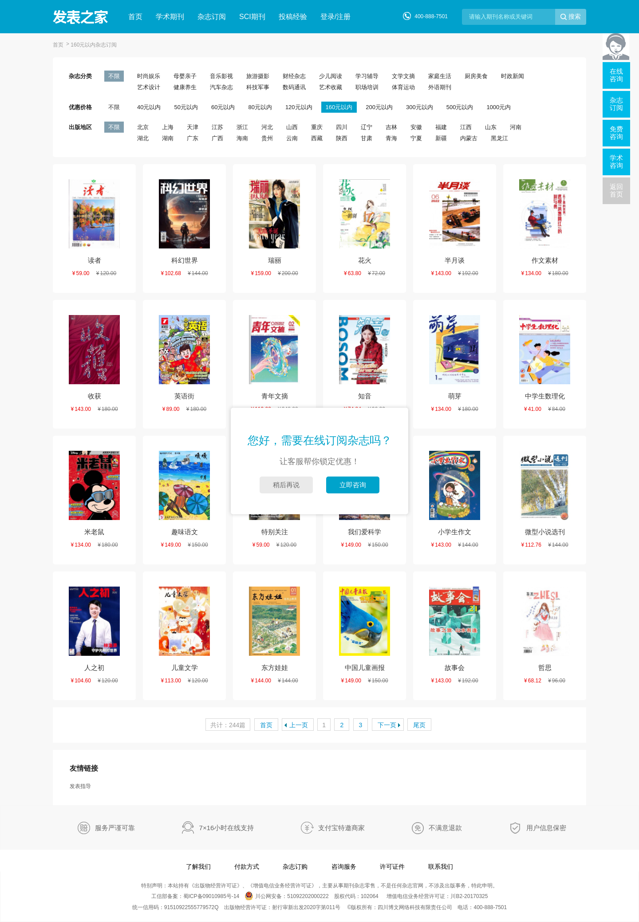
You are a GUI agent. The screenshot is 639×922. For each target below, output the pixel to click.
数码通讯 (294, 87)
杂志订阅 (211, 16)
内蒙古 (468, 138)
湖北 (143, 138)
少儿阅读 (330, 76)
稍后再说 (286, 485)
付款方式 (246, 866)
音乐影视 (221, 76)
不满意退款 (445, 827)
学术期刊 (170, 16)
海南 (242, 138)
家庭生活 (439, 76)
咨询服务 (343, 866)
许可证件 (392, 866)
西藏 (317, 138)
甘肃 (366, 138)
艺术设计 (148, 87)
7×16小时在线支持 (226, 827)
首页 (135, 16)
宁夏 (416, 138)
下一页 (387, 725)
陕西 (341, 138)
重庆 (317, 127)
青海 (391, 138)
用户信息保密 (546, 827)
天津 (192, 127)
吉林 (391, 127)
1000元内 (498, 107)
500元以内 (459, 107)
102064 (370, 896)
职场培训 (367, 87)
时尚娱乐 (148, 76)
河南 (515, 127)
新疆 (441, 138)
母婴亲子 (185, 76)
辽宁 (366, 127)
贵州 (267, 138)
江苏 (217, 127)
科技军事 (257, 87)
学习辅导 (367, 76)
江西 (466, 127)
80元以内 (260, 107)
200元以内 (379, 107)
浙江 (242, 127)
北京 (143, 127)
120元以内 (298, 107)
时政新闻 (512, 76)
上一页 (298, 725)
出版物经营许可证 (215, 886)
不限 (114, 76)
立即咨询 (352, 485)
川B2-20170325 (469, 896)
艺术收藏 (330, 87)
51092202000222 (307, 896)
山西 (292, 127)
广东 (192, 138)
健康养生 (185, 87)
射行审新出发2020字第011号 (306, 907)
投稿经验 (293, 16)
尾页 (419, 725)
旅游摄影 (257, 76)
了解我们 (198, 866)
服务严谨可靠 (115, 827)
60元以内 (223, 107)
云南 (292, 138)
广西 (217, 138)
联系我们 (440, 866)
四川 (341, 127)
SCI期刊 (252, 16)
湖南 (168, 138)
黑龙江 (499, 138)
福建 (441, 127)
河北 (267, 127)
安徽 (416, 127)
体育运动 (403, 87)
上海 (168, 127)
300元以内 (419, 107)
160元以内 (339, 107)
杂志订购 (295, 866)
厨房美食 (476, 76)
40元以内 (149, 107)
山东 (491, 127)
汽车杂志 (221, 87)
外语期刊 (439, 87)
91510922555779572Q (191, 907)
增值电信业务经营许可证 (282, 886)
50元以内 (185, 107)
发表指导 (80, 786)
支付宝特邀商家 (341, 827)
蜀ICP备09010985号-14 (211, 896)
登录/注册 (335, 16)
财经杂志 (294, 76)
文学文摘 (403, 76)
